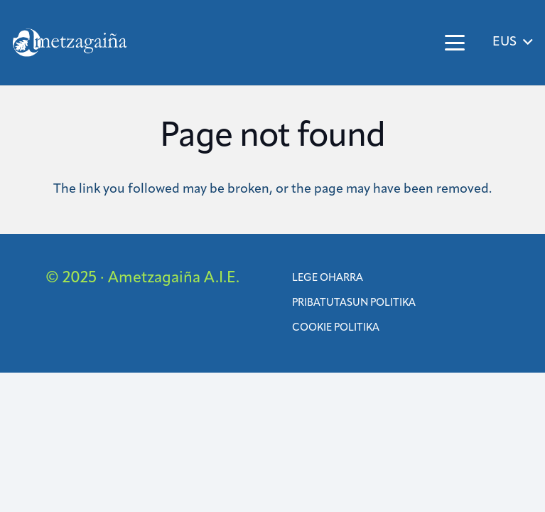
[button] (454, 43)
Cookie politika (335, 328)
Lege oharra (327, 278)
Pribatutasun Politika (354, 303)
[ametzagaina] (70, 42)
